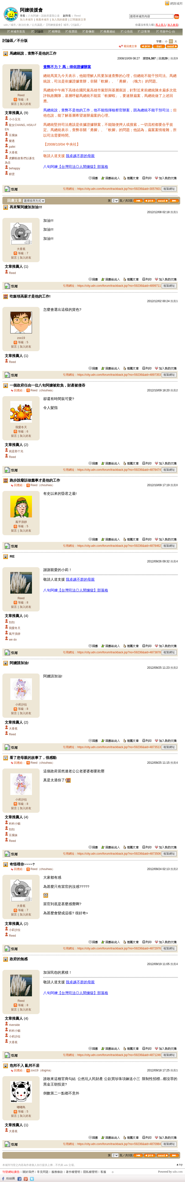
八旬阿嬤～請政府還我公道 (44, 15)
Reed (77, 15)
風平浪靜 (21, 522)
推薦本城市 (42, 19)
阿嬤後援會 (31, 10)
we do (13, 639)
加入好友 (25, 104)
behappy (14, 168)
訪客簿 (144, 31)
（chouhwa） (43, 390)
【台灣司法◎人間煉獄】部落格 (83, 167)
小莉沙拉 (21, 704)
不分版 (22, 40)
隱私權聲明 (90, 1172)
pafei (12, 146)
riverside (14, 1025)
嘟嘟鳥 (21, 1107)
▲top (179, 1164)
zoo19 (21, 338)
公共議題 (37, 24)
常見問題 (43, 1172)
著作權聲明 (73, 1172)
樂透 (12, 141)
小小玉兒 (14, 119)
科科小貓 (14, 823)
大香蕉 (13, 152)
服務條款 (57, 1172)
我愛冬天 (21, 427)
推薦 (174, 58)
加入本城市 (26, 19)
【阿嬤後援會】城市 (57, 24)
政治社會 (23, 24)
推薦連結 (107, 31)
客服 (103, 1172)
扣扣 (12, 622)
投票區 (71, 31)
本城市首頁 (16, 31)
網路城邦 (176, 3)
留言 (14, 104)
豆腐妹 (13, 135)
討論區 (37, 31)
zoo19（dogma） (42, 1070)
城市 (13, 24)
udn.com (178, 1171)
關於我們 (28, 1172)
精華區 (54, 31)
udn (6, 24)
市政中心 (165, 31)
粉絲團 (10, 1178)
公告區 (127, 31)
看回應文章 (128, 46)
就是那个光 (16, 451)
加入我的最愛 (60, 19)
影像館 (88, 31)
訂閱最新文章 (78, 19)
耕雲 (12, 174)
